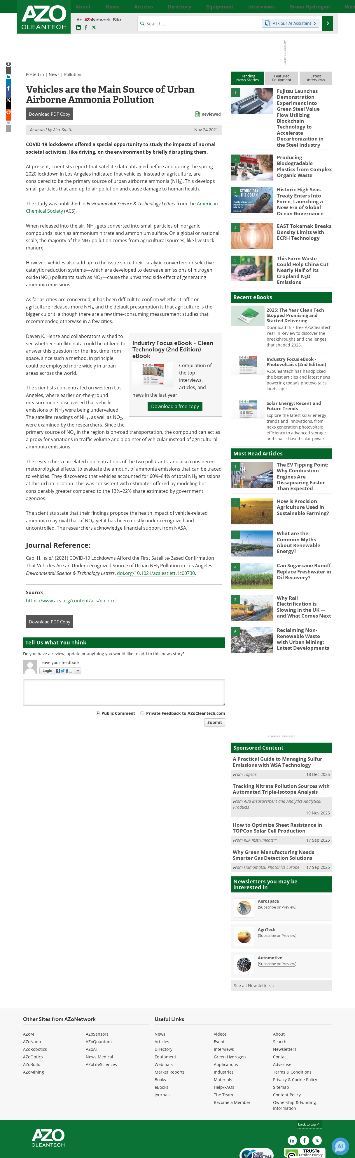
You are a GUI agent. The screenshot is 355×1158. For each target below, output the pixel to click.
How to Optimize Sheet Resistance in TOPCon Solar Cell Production (273, 800)
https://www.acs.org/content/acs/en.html (71, 600)
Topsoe (250, 748)
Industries (224, 1042)
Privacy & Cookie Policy (295, 1050)
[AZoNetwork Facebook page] (86, 28)
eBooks (161, 1057)
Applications (226, 1034)
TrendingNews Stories (247, 77)
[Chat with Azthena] (340, 1146)
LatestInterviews (316, 77)
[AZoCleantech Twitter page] (94, 28)
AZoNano (32, 1012)
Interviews (224, 1019)
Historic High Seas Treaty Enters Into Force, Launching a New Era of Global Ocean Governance (304, 187)
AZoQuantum (99, 1012)
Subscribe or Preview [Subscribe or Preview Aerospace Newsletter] (277, 877)
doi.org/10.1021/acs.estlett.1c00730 (156, 573)
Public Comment (118, 713)
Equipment (165, 1027)
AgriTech (266, 899)
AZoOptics (33, 1027)
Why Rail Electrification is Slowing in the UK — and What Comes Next (303, 578)
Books (160, 1050)
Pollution (72, 74)
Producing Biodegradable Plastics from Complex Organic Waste (302, 153)
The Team (223, 1065)
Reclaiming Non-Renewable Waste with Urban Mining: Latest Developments (302, 613)
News (54, 74)
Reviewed (211, 114)
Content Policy (287, 1065)
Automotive (270, 928)
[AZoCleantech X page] (317, 1110)
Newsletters (284, 1019)
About (279, 1004)
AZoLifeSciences (101, 1034)
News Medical (99, 1027)
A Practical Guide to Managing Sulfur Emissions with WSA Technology (273, 737)
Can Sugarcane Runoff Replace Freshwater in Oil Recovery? (301, 546)
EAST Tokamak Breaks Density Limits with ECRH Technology (300, 215)
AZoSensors (97, 1004)
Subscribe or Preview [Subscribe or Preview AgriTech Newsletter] (277, 905)
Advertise (282, 1034)
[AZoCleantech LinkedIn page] (78, 28)
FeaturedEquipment (281, 77)
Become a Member (232, 1072)
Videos (220, 1004)
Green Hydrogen (230, 1027)
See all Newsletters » (254, 955)
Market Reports (170, 1042)
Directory (163, 1019)
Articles (162, 1012)
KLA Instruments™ (260, 811)
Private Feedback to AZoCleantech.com (185, 713)
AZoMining (33, 1042)
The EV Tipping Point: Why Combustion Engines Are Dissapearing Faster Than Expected (304, 452)
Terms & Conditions (292, 1042)
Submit (214, 722)
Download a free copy (175, 406)
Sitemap (281, 1057)
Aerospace (268, 871)
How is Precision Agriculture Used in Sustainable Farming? (300, 482)
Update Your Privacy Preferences (67, 1150)
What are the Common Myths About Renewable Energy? (304, 514)
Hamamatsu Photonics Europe (271, 837)
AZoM (28, 1004)
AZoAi (91, 1019)
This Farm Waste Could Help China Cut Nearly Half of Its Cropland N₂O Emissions (303, 250)
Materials (223, 1050)
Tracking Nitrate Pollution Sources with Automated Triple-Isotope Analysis (276, 762)
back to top (309, 1094)
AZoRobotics (35, 1019)
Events (220, 1012)
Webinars (164, 1034)
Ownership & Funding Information (294, 1075)
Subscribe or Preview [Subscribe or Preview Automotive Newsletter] (277, 934)
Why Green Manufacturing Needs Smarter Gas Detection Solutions (279, 825)
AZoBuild (32, 1034)
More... (326, 6)
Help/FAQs (224, 1057)
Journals (163, 1065)
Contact (280, 1027)
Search (279, 1012)
